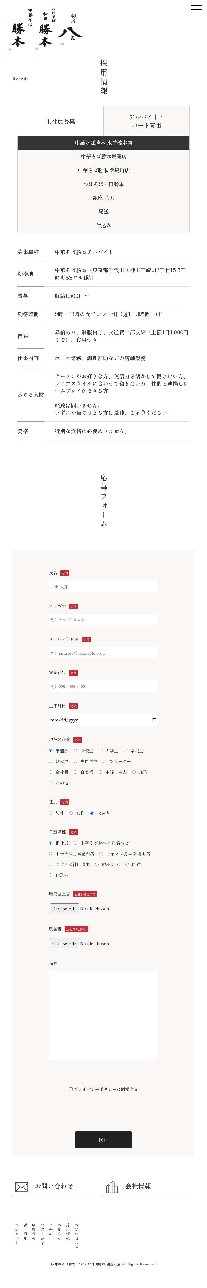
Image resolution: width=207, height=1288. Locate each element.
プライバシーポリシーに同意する (103, 1089)
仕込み (58, 875)
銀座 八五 (103, 197)
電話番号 (63, 672)
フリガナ (63, 605)
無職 (139, 772)
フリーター (117, 761)
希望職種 (63, 831)
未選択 (58, 750)
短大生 (58, 761)
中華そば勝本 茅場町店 (103, 170)
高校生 (83, 750)
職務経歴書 (73, 893)
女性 (77, 812)
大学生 (108, 750)
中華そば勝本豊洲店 (104, 156)
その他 (58, 782)
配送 (133, 864)
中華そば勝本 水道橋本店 (103, 142)
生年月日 (63, 705)
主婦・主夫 (113, 772)
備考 (53, 963)
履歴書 (68, 928)
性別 (59, 801)
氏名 (59, 572)
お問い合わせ (44, 1187)
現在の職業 (65, 739)
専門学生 (86, 761)
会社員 (58, 772)
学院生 (133, 750)
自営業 (83, 772)
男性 (56, 812)
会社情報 (128, 1187)
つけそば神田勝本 (103, 184)
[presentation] (103, 1111)
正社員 (58, 842)
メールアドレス (70, 639)
